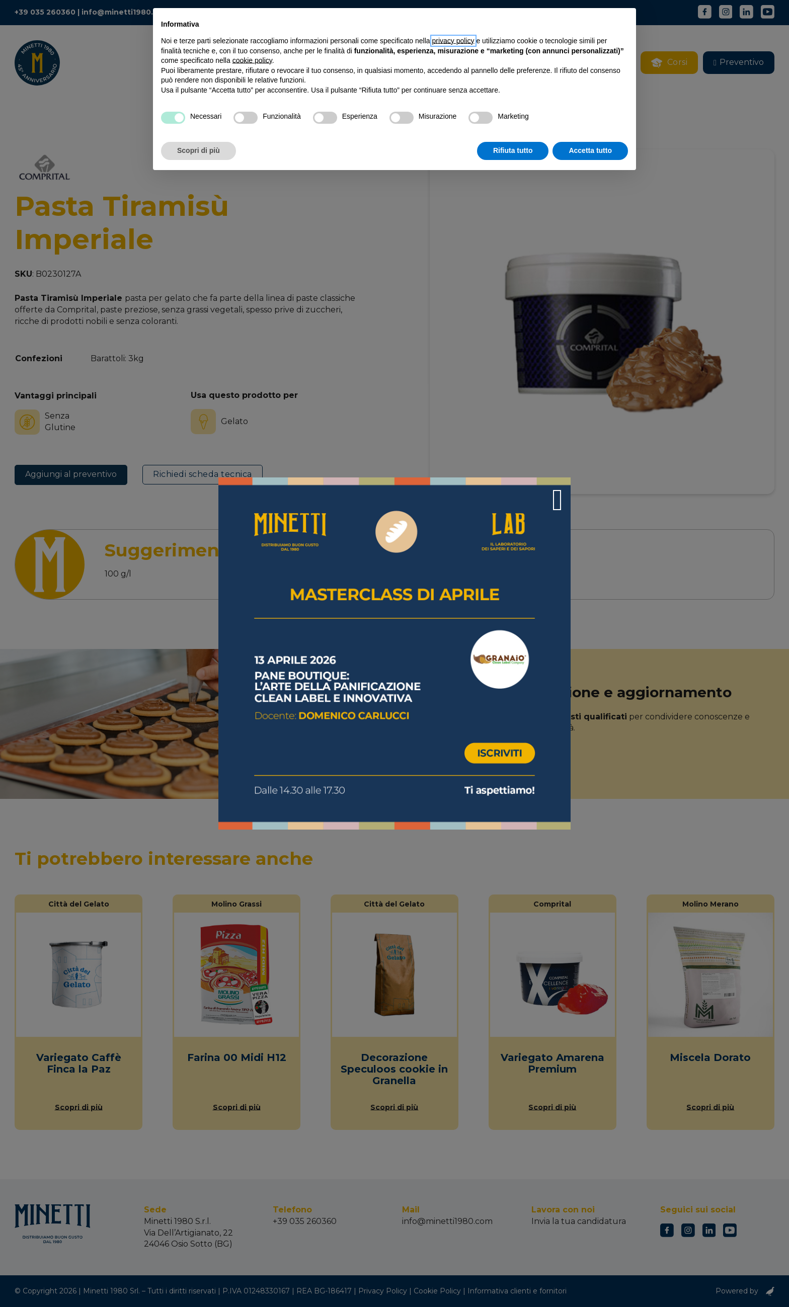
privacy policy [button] (453, 41)
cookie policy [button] (252, 60)
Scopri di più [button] (198, 150)
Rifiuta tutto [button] (513, 150)
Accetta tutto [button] (590, 150)
